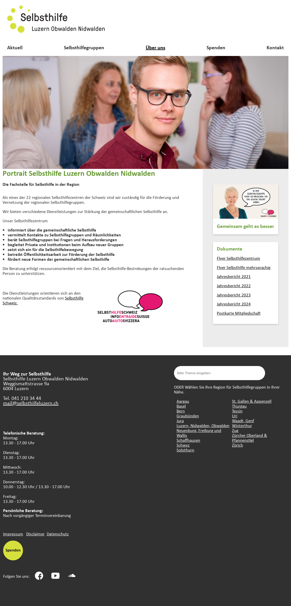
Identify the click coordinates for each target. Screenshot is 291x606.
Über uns (155, 47)
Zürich (237, 445)
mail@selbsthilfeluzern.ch (31, 402)
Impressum (13, 534)
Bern (181, 411)
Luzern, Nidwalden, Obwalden (203, 425)
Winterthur (242, 425)
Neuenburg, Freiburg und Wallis (199, 432)
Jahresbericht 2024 (234, 304)
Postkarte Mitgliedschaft (238, 313)
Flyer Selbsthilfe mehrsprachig (243, 267)
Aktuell (15, 47)
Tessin (237, 411)
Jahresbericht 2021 (234, 276)
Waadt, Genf (243, 421)
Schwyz (183, 445)
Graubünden (188, 416)
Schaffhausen (188, 440)
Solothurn (185, 450)
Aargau (183, 401)
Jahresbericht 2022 (234, 285)
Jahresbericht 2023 (234, 295)
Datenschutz (58, 534)
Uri (234, 416)
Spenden (216, 47)
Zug (235, 430)
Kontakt (275, 47)
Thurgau (239, 406)
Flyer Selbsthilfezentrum (238, 258)
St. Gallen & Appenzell (251, 401)
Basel (181, 406)
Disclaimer (35, 534)
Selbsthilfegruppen (84, 47)
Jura (180, 421)
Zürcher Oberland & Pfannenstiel (249, 437)
